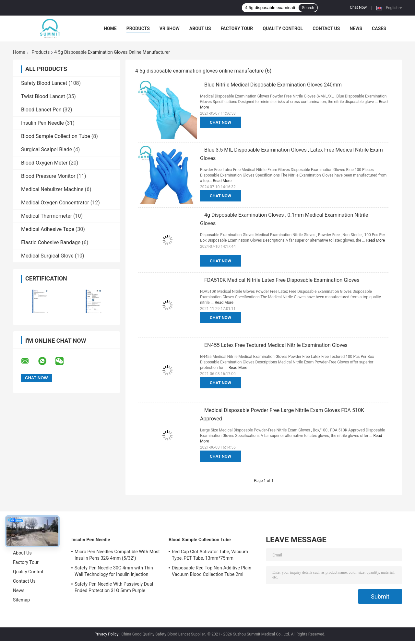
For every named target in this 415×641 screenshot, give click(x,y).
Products (138, 28)
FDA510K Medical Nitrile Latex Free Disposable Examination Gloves (281, 280)
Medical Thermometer (46, 216)
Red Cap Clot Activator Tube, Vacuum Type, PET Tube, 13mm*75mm (210, 555)
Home (110, 28)
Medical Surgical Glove (47, 256)
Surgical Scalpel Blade (46, 149)
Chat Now (358, 7)
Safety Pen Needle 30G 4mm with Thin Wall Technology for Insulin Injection (114, 571)
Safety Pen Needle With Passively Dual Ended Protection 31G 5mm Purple (114, 587)
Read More (222, 180)
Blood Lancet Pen (41, 110)
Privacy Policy (107, 634)
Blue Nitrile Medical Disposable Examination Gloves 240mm (273, 85)
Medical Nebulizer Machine (52, 189)
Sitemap (21, 599)
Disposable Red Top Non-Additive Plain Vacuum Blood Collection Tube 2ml (211, 571)
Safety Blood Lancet (44, 83)
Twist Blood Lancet (43, 96)
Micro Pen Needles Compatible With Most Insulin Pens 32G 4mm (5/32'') (117, 555)
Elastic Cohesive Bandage (50, 242)
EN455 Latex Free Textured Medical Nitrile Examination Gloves (276, 345)
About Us (200, 28)
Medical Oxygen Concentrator (55, 203)
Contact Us (326, 28)
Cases (379, 28)
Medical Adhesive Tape (47, 229)
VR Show (170, 28)
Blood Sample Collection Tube (55, 136)
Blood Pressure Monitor (48, 176)
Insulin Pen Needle (42, 123)
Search (308, 8)
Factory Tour (237, 28)
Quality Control (283, 28)
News (356, 28)
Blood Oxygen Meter (44, 163)
